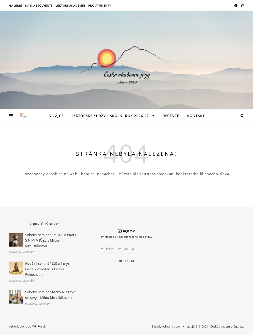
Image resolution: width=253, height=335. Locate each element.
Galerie (15, 5)
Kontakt (196, 115)
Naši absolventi (38, 5)
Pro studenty (99, 5)
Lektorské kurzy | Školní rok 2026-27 (110, 115)
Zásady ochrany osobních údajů (173, 326)
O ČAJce (56, 115)
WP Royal (38, 326)
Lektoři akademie (70, 5)
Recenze (171, 115)
